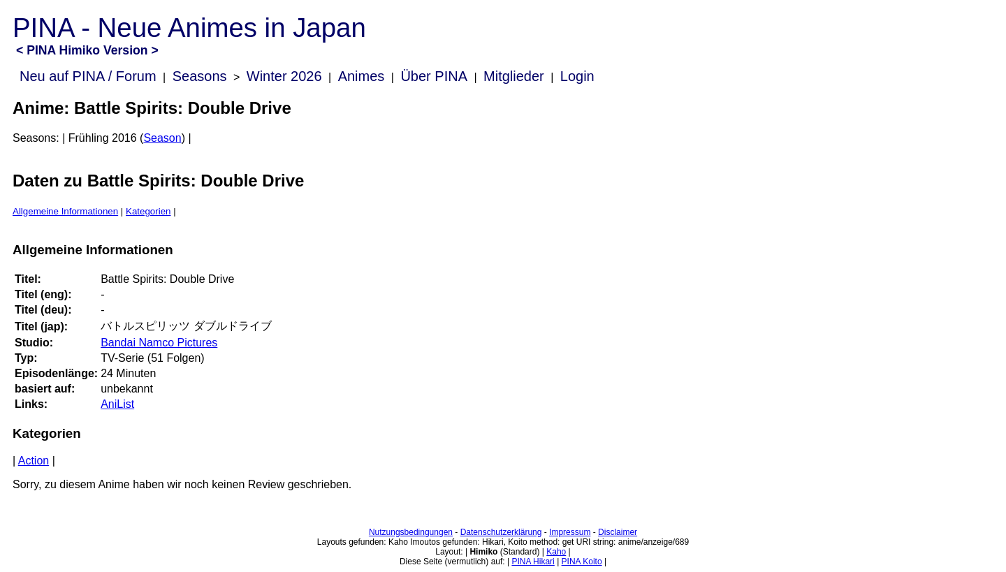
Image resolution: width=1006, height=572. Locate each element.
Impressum (569, 532)
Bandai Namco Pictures (159, 343)
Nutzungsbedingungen (411, 532)
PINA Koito (582, 561)
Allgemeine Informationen (65, 211)
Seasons (200, 76)
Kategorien (148, 211)
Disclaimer (617, 532)
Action (33, 461)
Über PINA (433, 76)
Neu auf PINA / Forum (88, 76)
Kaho (556, 552)
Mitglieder (513, 76)
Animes (361, 76)
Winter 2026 (284, 76)
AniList (117, 404)
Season (162, 138)
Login (577, 76)
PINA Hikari (532, 561)
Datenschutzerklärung (501, 532)
